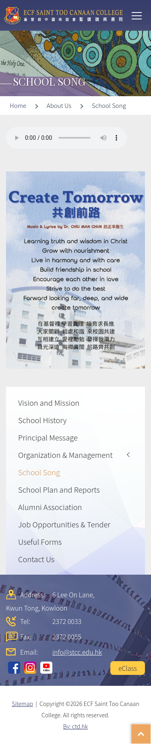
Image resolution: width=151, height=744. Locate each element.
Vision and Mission (48, 402)
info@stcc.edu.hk (77, 652)
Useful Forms (40, 541)
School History (42, 420)
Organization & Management (65, 454)
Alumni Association (50, 507)
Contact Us (36, 559)
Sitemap (22, 704)
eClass (127, 668)
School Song (39, 472)
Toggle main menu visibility (137, 15)
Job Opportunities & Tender (64, 524)
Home (18, 105)
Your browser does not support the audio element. (66, 138)
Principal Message (48, 437)
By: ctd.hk (75, 726)
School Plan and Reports (59, 489)
